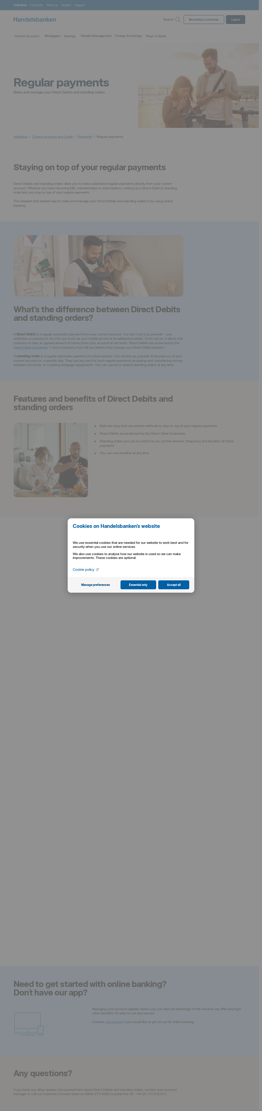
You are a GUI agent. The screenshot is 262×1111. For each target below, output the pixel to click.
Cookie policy (86, 569)
